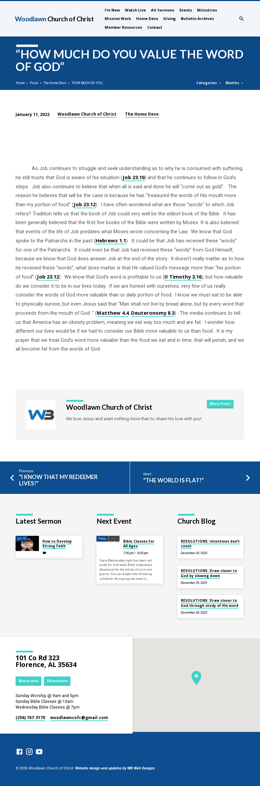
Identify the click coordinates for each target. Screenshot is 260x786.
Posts (34, 83)
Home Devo (147, 18)
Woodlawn (54, 19)
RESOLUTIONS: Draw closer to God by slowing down (209, 573)
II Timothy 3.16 (183, 276)
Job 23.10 (134, 177)
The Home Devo (54, 83)
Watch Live (135, 10)
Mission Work (118, 18)
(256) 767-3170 (30, 717)
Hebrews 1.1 (110, 240)
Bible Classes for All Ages (138, 543)
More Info (29, 680)
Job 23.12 (84, 204)
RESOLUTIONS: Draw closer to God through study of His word (209, 603)
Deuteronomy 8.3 (152, 312)
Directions (57, 680)
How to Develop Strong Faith (57, 543)
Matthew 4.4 (113, 312)
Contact (154, 27)
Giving (169, 18)
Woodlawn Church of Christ (87, 114)
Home (20, 83)
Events (185, 10)
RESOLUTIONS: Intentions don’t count (210, 543)
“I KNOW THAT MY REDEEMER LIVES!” (58, 480)
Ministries (207, 10)
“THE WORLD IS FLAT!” (173, 480)
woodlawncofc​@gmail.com (79, 717)
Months (234, 82)
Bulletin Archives (197, 18)
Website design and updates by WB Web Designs (115, 768)
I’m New (112, 10)
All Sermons (162, 10)
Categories (209, 82)
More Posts (220, 403)
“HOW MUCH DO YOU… (88, 83)
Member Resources (123, 27)
